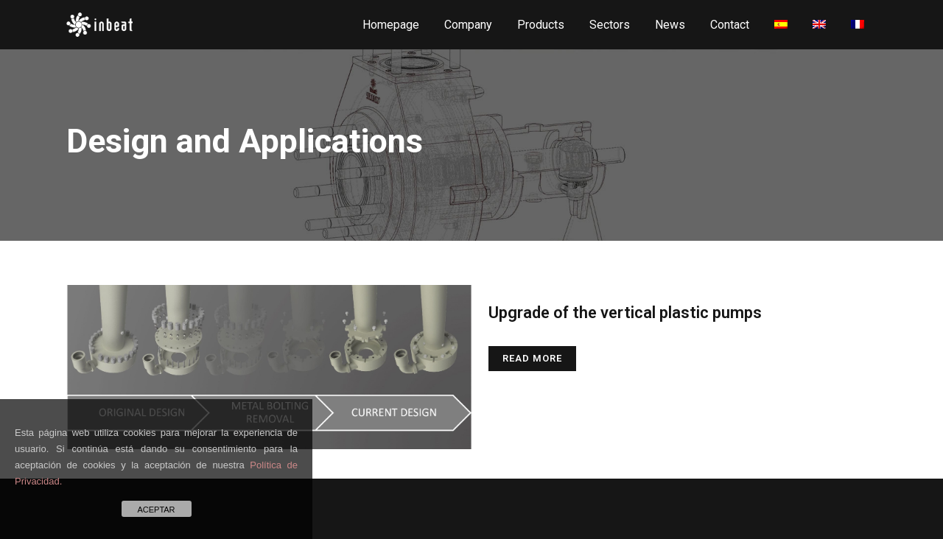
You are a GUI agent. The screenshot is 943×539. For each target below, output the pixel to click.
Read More (532, 358)
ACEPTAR (156, 509)
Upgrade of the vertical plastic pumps (625, 312)
